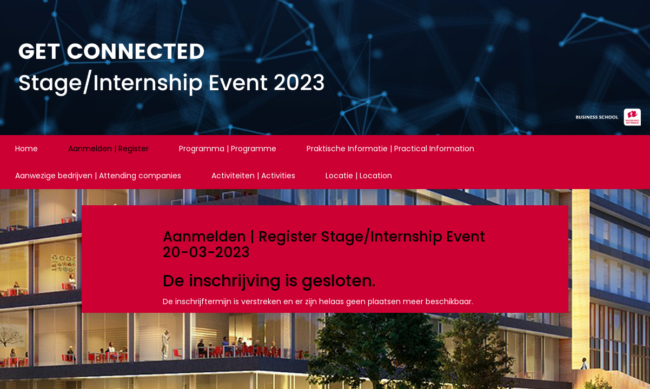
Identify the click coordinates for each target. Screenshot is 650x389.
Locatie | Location (359, 175)
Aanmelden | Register (108, 148)
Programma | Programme (227, 148)
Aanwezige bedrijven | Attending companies (98, 175)
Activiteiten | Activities (253, 175)
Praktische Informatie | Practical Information (390, 148)
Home (26, 148)
